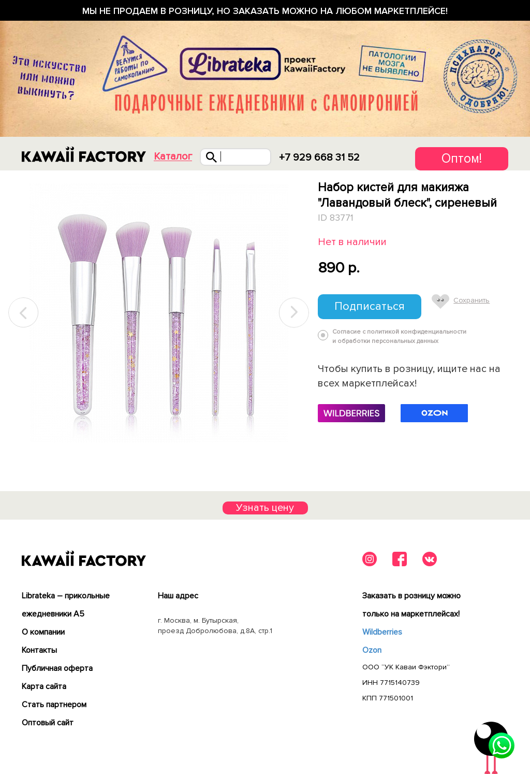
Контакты (39, 650)
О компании (43, 632)
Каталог (173, 156)
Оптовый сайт (47, 723)
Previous (24, 312)
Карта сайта (44, 686)
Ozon (371, 650)
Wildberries (382, 632)
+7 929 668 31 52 (319, 157)
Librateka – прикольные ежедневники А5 (66, 605)
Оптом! (461, 158)
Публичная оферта (57, 668)
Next (294, 312)
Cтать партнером (54, 704)
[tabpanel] (159, 312)
